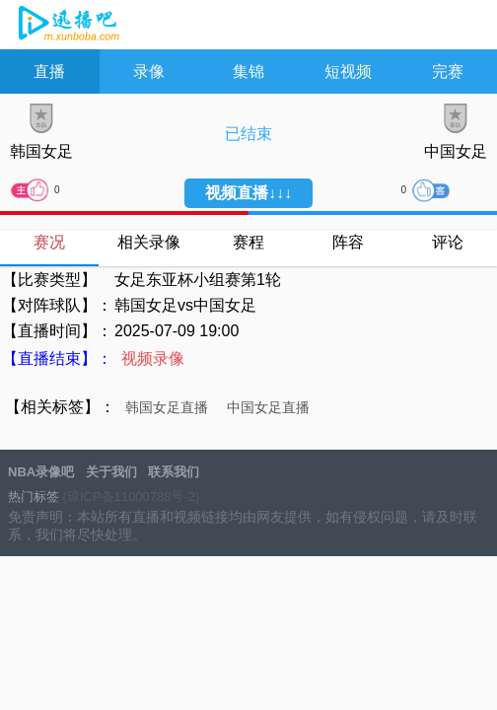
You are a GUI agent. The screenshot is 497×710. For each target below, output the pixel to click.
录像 (149, 71)
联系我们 (173, 471)
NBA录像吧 (66, 25)
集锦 (248, 71)
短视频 (348, 71)
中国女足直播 (268, 407)
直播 (49, 71)
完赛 (447, 71)
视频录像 (152, 358)
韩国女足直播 (166, 407)
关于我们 (111, 471)
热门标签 (33, 496)
